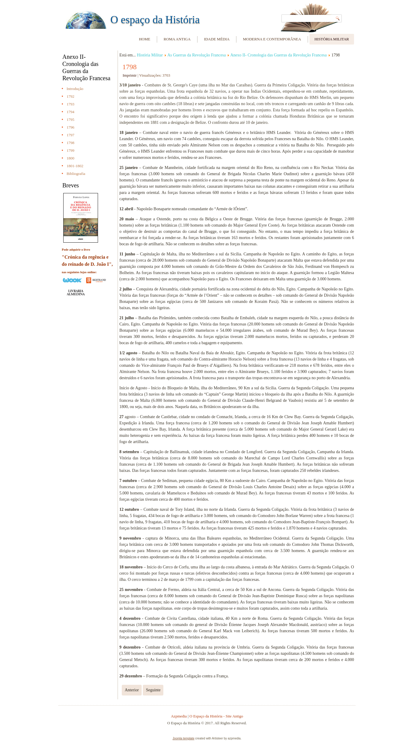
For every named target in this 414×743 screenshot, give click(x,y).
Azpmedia (179, 716)
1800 (70, 158)
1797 (70, 135)
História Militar (332, 39)
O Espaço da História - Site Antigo (216, 716)
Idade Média (217, 39)
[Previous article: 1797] (132, 690)
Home (144, 39)
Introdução (75, 88)
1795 (70, 119)
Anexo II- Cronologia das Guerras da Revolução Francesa (278, 55)
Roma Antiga (177, 39)
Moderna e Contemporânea (272, 39)
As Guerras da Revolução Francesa (196, 55)
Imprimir (130, 75)
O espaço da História (155, 20)
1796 (70, 127)
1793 (70, 104)
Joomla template (183, 738)
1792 (70, 96)
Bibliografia (76, 173)
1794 (70, 112)
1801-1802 (75, 166)
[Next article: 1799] (153, 690)
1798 (70, 142)
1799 (70, 150)
